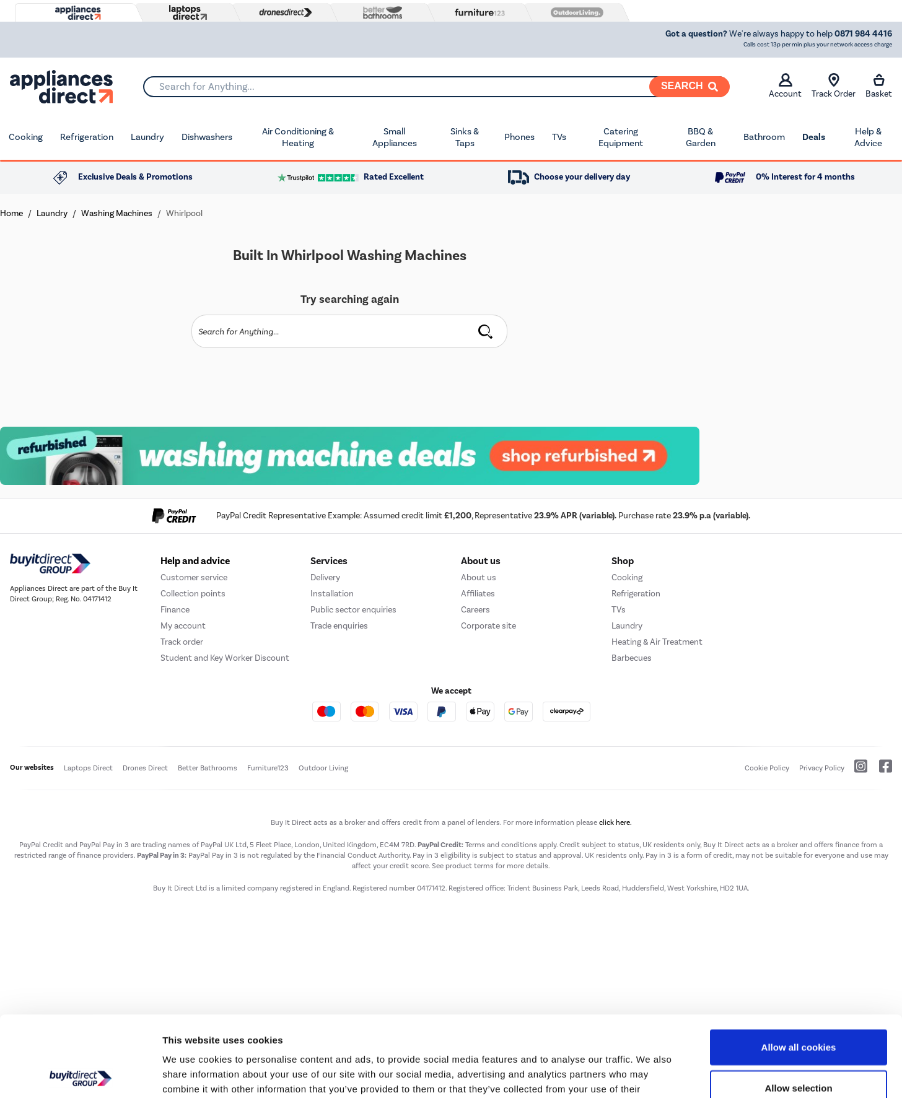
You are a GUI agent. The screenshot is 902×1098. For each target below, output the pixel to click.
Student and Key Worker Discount (224, 658)
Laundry (147, 136)
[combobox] (436, 86)
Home (11, 213)
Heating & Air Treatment (657, 642)
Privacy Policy (821, 768)
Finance (175, 609)
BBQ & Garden (701, 137)
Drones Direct (145, 768)
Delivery (325, 577)
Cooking (26, 136)
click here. (615, 822)
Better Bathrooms (207, 768)
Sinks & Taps (464, 137)
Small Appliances (394, 137)
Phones (519, 136)
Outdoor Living (323, 768)
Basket (878, 86)
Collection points (193, 593)
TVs (559, 136)
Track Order (834, 86)
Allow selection (798, 1007)
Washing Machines (116, 213)
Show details (650, 1073)
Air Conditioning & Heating (298, 137)
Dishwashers (207, 136)
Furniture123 (268, 768)
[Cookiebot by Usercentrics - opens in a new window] (80, 1074)
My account (183, 626)
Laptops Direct (88, 768)
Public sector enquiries (353, 609)
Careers (475, 609)
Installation (332, 593)
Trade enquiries (339, 626)
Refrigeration (86, 136)
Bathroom (764, 136)
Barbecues (631, 658)
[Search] (689, 86)
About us (478, 577)
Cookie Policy (767, 768)
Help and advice (195, 561)
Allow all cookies (798, 966)
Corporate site (488, 626)
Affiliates (478, 593)
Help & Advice (868, 137)
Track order (181, 642)
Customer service (193, 577)
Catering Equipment (620, 137)
